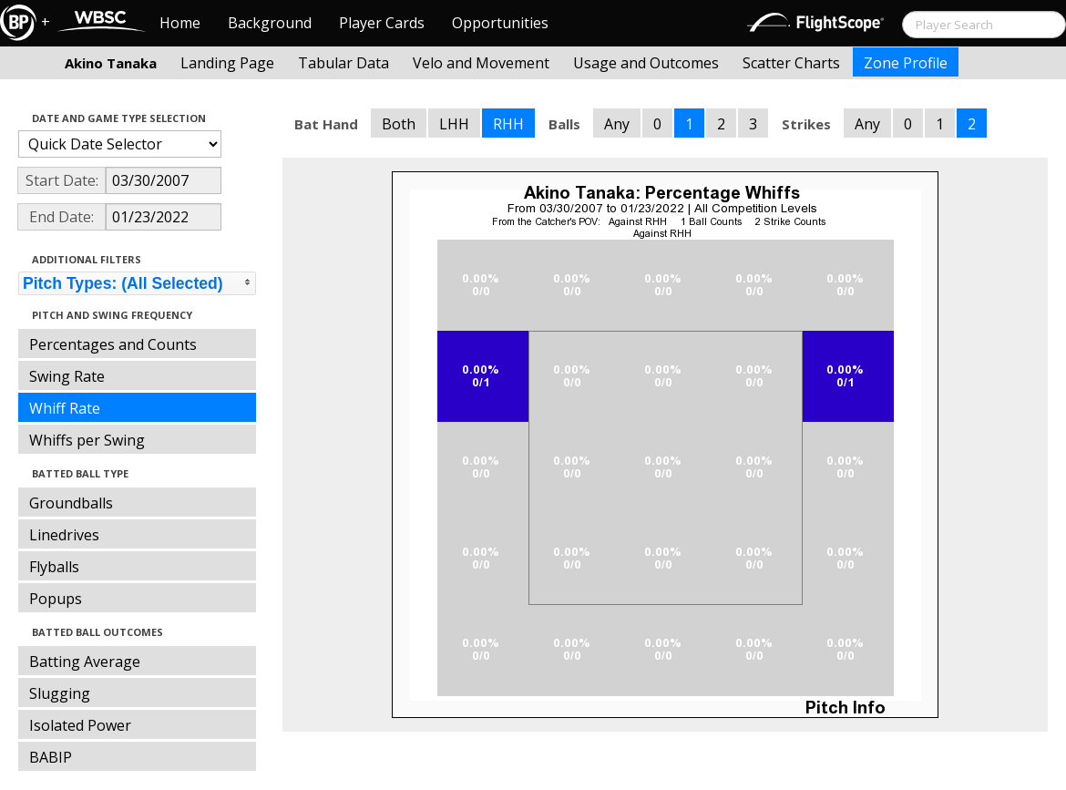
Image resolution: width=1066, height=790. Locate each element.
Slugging (59, 693)
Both (398, 124)
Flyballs (54, 567)
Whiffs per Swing (87, 440)
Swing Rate (67, 376)
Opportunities (500, 23)
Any (617, 124)
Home (179, 23)
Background (270, 23)
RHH (508, 124)
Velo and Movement (481, 63)
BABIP (50, 757)
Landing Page (227, 63)
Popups (55, 599)
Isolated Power (80, 725)
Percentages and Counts (113, 344)
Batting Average (84, 661)
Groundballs (71, 503)
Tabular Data (343, 63)
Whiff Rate (64, 408)
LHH (454, 124)
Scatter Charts (791, 63)
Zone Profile (906, 63)
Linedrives (64, 535)
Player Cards (382, 23)
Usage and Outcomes (646, 63)
